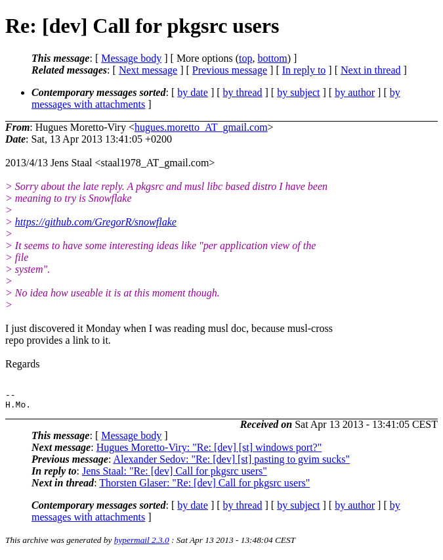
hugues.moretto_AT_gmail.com (201, 127)
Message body (131, 58)
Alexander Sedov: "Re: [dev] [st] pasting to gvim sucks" (231, 463)
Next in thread (371, 70)
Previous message (229, 70)
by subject (298, 92)
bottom (272, 58)
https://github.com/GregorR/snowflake (96, 221)
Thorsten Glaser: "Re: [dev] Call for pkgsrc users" (204, 486)
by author (355, 92)
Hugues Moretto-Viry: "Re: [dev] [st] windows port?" (209, 451)
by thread (243, 92)
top (245, 58)
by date (192, 92)
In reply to (304, 70)
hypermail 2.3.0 (141, 544)
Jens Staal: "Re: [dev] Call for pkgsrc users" (174, 474)
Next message (148, 70)
